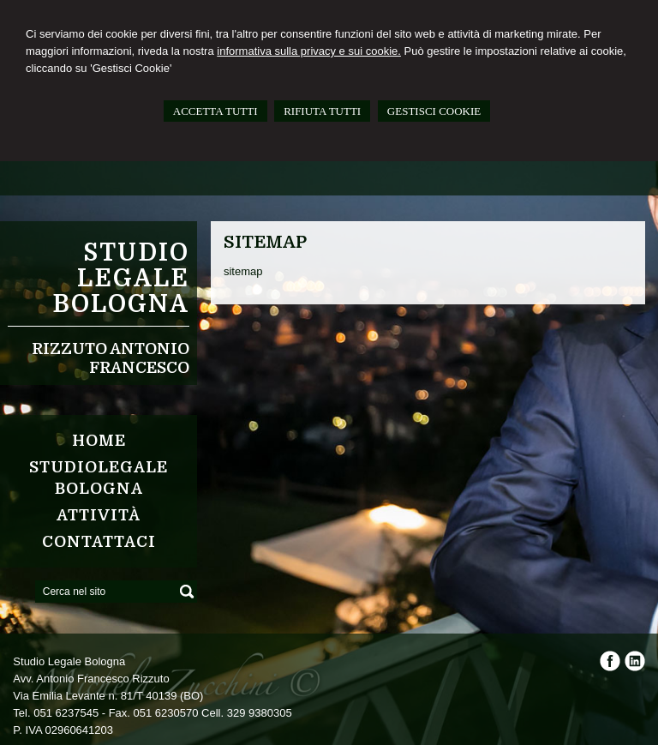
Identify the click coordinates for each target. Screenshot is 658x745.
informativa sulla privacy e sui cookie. (309, 51)
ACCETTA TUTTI (215, 111)
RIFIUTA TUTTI (322, 111)
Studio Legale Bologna (120, 278)
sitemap (245, 271)
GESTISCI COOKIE (434, 111)
